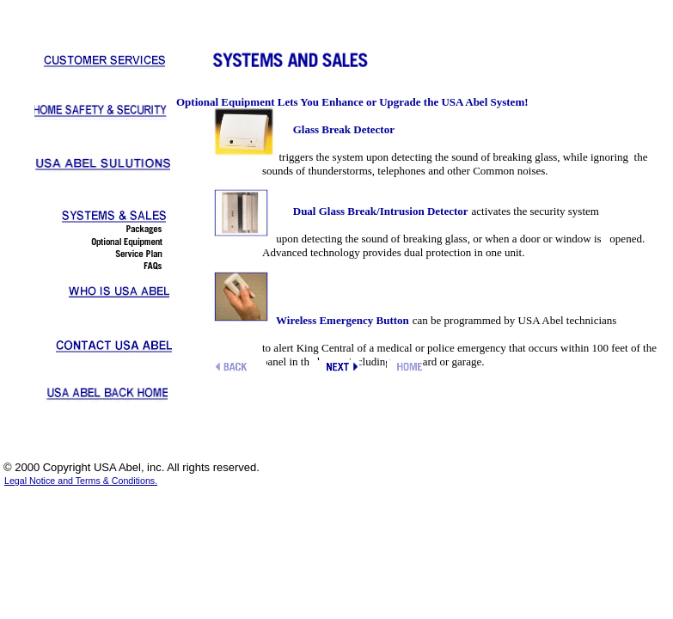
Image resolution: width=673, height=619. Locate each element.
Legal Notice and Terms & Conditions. (80, 480)
